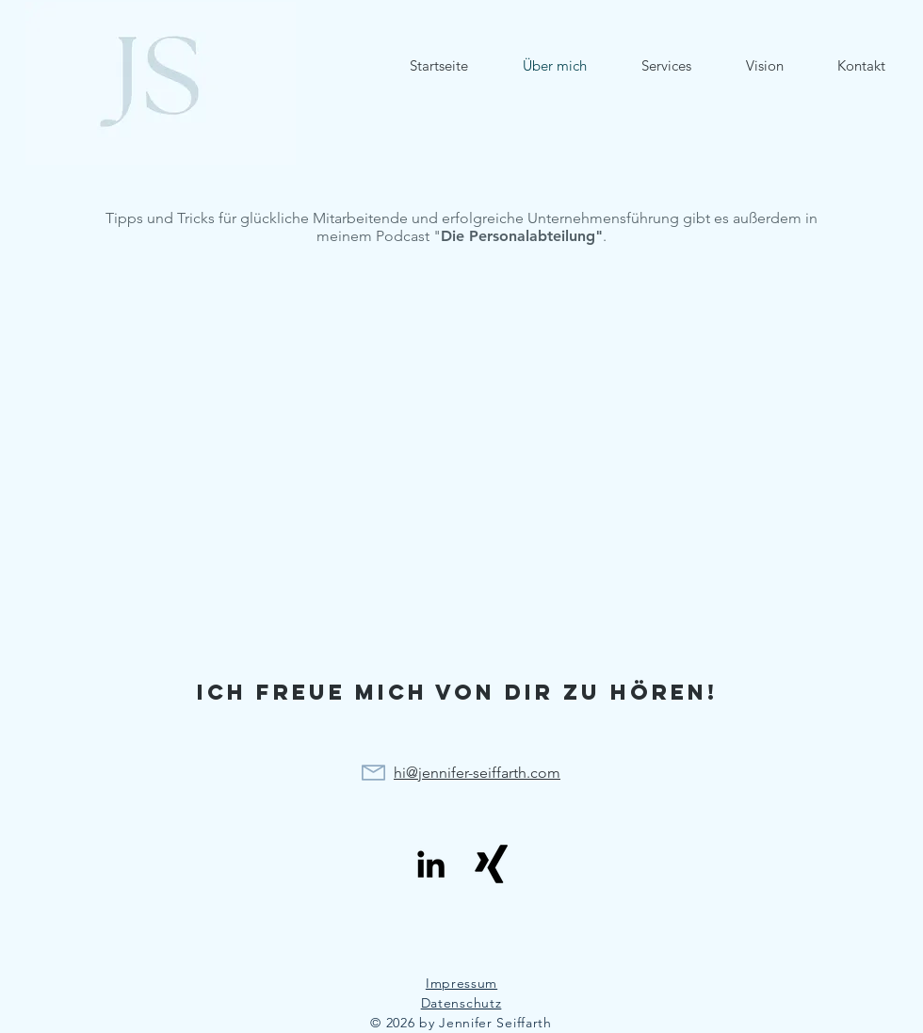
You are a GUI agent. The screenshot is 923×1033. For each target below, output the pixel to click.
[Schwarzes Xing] (491, 864)
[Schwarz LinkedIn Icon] (431, 864)
